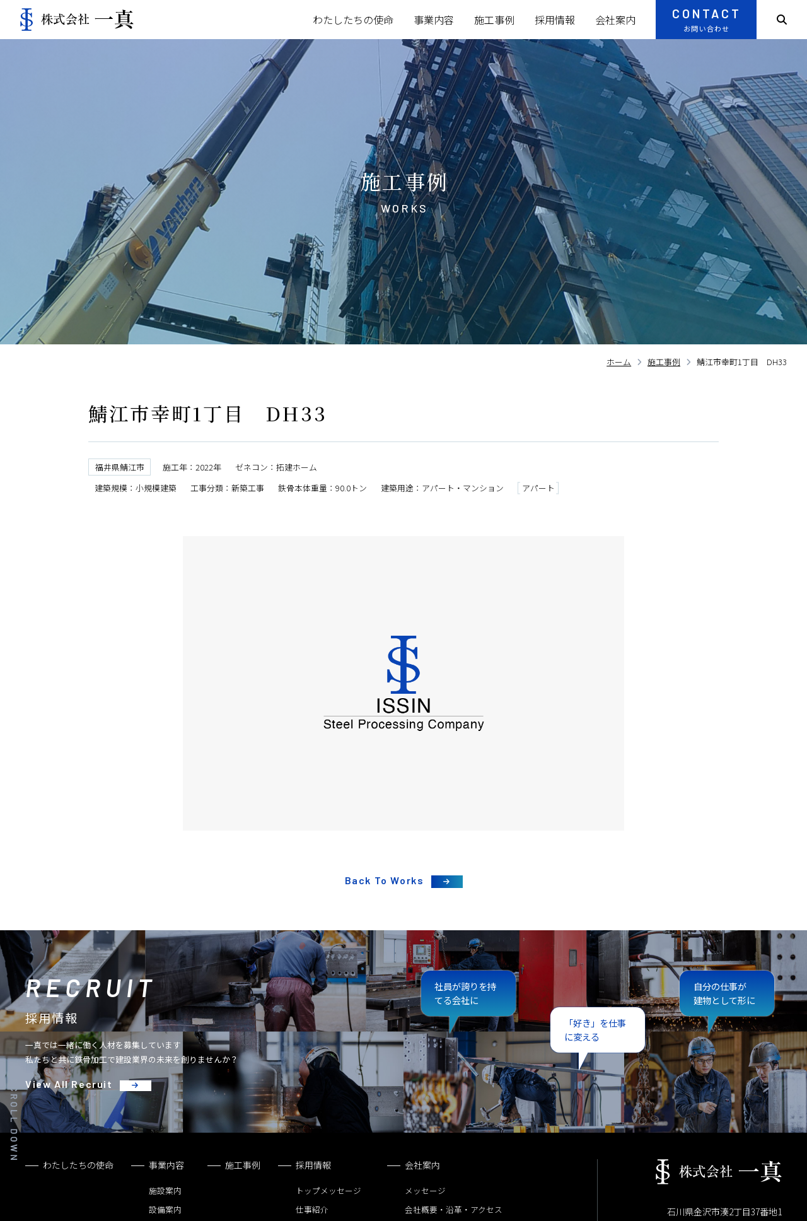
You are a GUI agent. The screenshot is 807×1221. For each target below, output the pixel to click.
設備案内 (165, 1209)
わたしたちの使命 (353, 19)
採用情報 (555, 19)
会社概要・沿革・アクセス (453, 1209)
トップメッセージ (328, 1190)
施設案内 (165, 1190)
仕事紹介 (312, 1209)
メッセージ (425, 1190)
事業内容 (434, 19)
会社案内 (615, 19)
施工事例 (494, 19)
